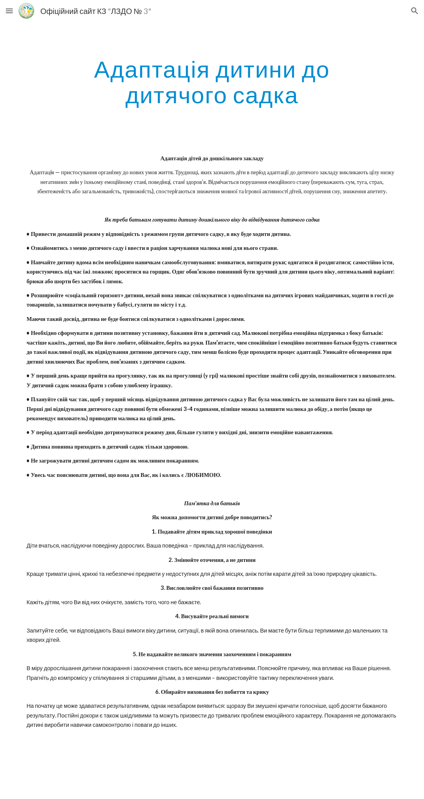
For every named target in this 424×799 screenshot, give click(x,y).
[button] (9, 10)
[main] (212, 81)
